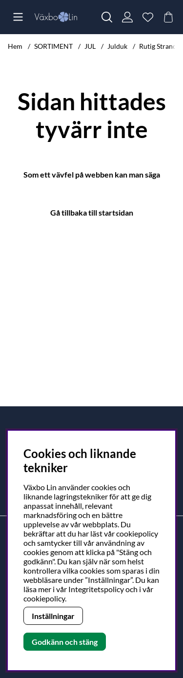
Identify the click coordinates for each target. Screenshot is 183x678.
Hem (15, 46)
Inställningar (53, 615)
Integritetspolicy (96, 589)
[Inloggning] (127, 17)
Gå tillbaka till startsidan (91, 212)
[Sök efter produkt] (107, 17)
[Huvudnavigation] (18, 17)
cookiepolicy (44, 598)
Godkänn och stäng (65, 641)
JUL (90, 46)
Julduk (117, 46)
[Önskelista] (148, 17)
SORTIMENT (53, 46)
